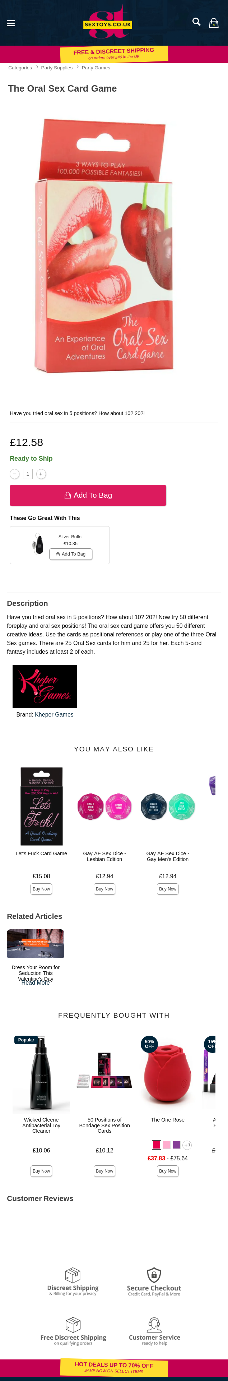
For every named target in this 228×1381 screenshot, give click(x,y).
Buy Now (41, 889)
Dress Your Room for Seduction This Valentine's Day (35, 973)
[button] (156, 1145)
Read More (36, 982)
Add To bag (88, 495)
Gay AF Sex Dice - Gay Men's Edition (167, 856)
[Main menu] (10, 22)
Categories (20, 67)
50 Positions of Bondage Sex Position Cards (104, 1125)
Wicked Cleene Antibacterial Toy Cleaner (41, 1125)
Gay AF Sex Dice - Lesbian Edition (104, 856)
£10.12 (104, 1150)
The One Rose (168, 1120)
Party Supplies (57, 67)
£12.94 (104, 876)
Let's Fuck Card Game (41, 853)
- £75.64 (168, 1158)
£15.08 (41, 876)
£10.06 (41, 1150)
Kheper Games (54, 714)
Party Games (96, 67)
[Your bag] (213, 22)
